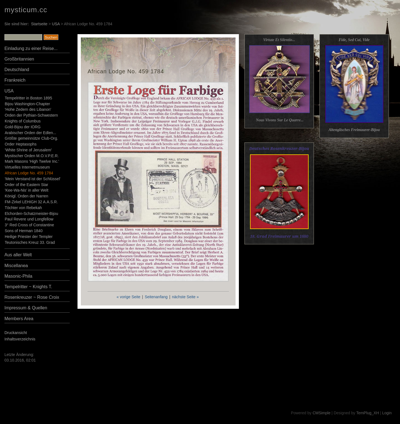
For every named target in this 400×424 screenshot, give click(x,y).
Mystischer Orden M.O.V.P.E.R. (32, 156)
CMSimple (321, 413)
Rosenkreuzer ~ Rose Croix (31, 297)
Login (387, 413)
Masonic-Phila (18, 276)
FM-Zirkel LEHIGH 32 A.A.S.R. (31, 202)
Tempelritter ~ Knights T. (28, 286)
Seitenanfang (156, 297)
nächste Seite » (185, 297)
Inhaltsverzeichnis (19, 339)
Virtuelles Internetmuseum (27, 167)
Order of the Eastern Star (26, 184)
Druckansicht (15, 332)
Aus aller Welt (18, 254)
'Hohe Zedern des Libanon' (28, 109)
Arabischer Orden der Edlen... (30, 133)
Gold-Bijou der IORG (23, 127)
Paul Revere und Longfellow (29, 219)
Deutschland (16, 69)
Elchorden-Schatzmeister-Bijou (31, 213)
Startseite (39, 24)
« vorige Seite (129, 297)
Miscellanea (16, 265)
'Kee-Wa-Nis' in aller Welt (26, 190)
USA (56, 24)
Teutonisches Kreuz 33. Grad (30, 242)
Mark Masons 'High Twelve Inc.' (32, 161)
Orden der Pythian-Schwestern (31, 115)
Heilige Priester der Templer (28, 236)
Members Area (18, 318)
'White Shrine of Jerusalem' (28, 150)
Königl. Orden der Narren (26, 196)
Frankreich (15, 80)
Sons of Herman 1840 (23, 231)
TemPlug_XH (367, 413)
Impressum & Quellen (25, 307)
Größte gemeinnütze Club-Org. (31, 138)
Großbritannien (19, 59)
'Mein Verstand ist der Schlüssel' (33, 179)
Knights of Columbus (23, 121)
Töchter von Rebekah (23, 207)
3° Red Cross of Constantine (29, 225)
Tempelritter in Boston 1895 (28, 98)
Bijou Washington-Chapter (27, 104)
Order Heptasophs (20, 144)
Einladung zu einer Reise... (31, 48)
